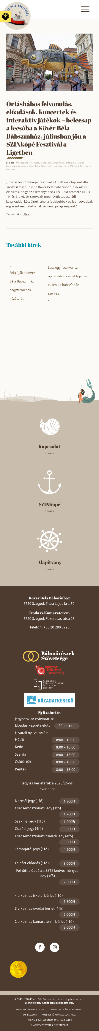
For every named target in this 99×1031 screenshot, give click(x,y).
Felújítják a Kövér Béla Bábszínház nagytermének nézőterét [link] (22, 285)
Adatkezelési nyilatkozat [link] (31, 1009)
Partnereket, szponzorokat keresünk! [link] (49, 1019)
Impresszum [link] (30, 1014)
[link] (5, 16)
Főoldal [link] (10, 162)
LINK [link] (26, 214)
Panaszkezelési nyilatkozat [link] (67, 1009)
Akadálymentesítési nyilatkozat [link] (49, 1024)
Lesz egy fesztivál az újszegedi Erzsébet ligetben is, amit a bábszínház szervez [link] (68, 280)
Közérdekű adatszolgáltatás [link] (59, 1014)
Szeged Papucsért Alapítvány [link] (49, 644)
